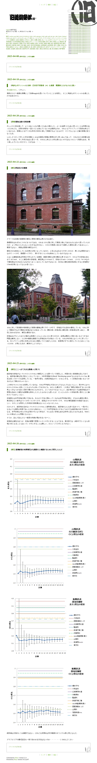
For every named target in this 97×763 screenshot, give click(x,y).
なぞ (21, 38)
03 (75, 16)
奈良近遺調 (41, 41)
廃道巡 (62, 41)
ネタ (48, 38)
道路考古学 (25, 49)
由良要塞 (50, 45)
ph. (54, 36)
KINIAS (26, 36)
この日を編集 (30, 56)
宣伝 (47, 41)
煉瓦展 (14, 45)
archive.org (13, 36)
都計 (37, 49)
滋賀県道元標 (58, 43)
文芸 (24, 43)
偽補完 (22, 40)
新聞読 (32, 43)
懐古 (11, 43)
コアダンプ (41, 38)
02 (73, 16)
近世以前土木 (41, 47)
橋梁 (49, 43)
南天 (32, 40)
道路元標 (18, 49)
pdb (46, 36)
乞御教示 (12, 40)
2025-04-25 (13, 363)
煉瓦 (64, 43)
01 (72, 16)
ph (51, 36)
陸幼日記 (46, 49)
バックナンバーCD (60, 38)
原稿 (39, 40)
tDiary (17, 758)
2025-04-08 (13, 56)
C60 (20, 36)
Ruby (15, 759)
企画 (17, 40)
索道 (21, 47)
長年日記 (22, 56)
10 (81, 14)
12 (84, 14)
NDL (31, 36)
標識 (45, 43)
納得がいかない (14, 47)
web (11, 38)
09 (80, 14)
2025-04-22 (13, 161)
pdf (49, 36)
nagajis (8, 29)
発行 (55, 45)
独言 (7, 36)
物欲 (25, 45)
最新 (49, 4)
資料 (34, 47)
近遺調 (13, 49)
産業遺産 (44, 45)
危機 (36, 40)
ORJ (43, 36)
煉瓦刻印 (8, 45)
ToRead (64, 36)
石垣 (62, 45)
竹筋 (7, 47)
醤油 (41, 49)
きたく (15, 38)
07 (76, 14)
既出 (36, 43)
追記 (54, 4)
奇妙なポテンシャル (31, 41)
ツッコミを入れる (15, 66)
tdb (56, 36)
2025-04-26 (13, 443)
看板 (59, 45)
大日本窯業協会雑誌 (18, 41)
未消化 (41, 43)
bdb (18, 36)
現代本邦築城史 (35, 45)
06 (75, 14)
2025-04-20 (13, 115)
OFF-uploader (37, 36)
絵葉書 (26, 47)
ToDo (59, 36)
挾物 (21, 43)
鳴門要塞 (62, 49)
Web (8, 38)
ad (6, 33)
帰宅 (51, 41)
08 (78, 14)
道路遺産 (32, 49)
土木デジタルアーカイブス (56, 40)
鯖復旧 (56, 49)
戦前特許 (16, 43)
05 (73, 14)
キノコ (35, 38)
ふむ (25, 38)
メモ (7, 40)
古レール (44, 40)
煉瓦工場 (20, 45)
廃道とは (56, 41)
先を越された (12, 90)
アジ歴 (30, 38)
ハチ (52, 38)
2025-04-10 (13, 79)
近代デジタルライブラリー (54, 47)
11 (83, 14)
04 (72, 14)
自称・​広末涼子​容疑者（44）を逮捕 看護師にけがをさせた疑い (51, 85)
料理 (28, 43)
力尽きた (27, 40)
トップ (43, 4)
